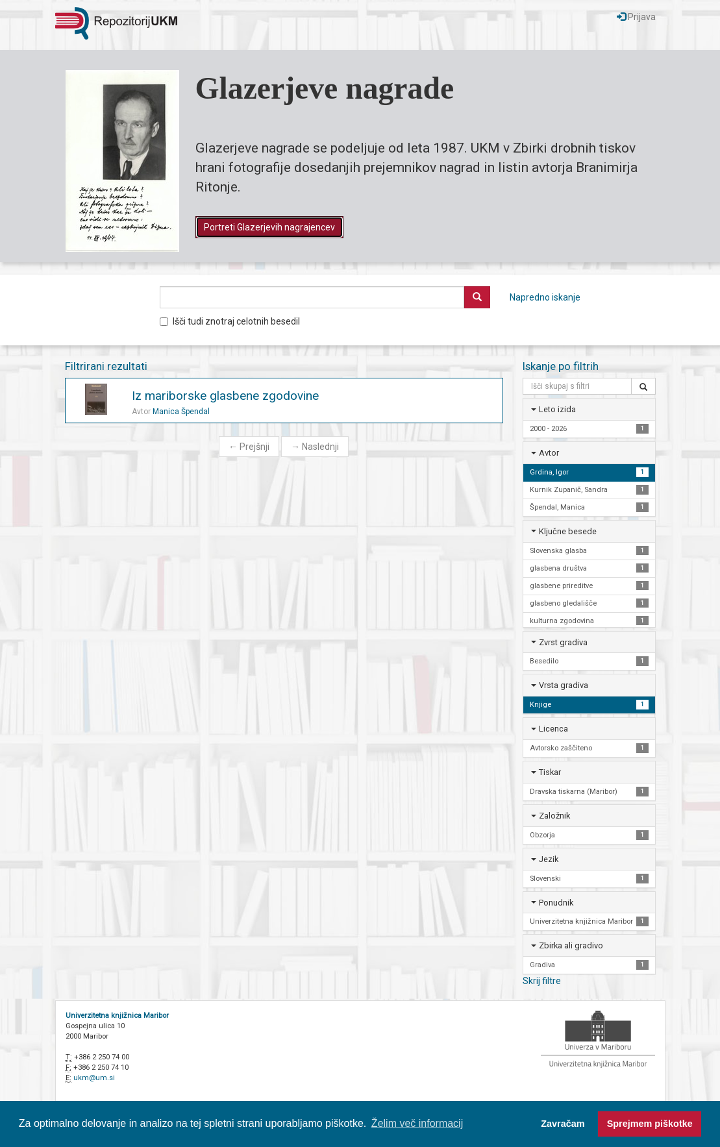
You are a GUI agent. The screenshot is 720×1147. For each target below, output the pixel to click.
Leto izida (557, 409)
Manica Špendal (181, 411)
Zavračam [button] (562, 1123)
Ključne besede (568, 531)
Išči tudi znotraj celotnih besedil (230, 321)
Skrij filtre (542, 981)
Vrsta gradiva (563, 685)
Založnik (554, 815)
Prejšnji (249, 446)
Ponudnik (556, 902)
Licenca (553, 729)
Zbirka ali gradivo (571, 945)
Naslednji (315, 446)
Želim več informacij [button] (417, 1123)
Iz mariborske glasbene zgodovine (225, 395)
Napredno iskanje (545, 297)
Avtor (549, 453)
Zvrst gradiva (563, 642)
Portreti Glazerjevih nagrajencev (269, 227)
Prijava (636, 17)
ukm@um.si (94, 1078)
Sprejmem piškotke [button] (650, 1123)
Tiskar (550, 772)
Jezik (548, 859)
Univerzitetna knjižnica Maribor (117, 1015)
